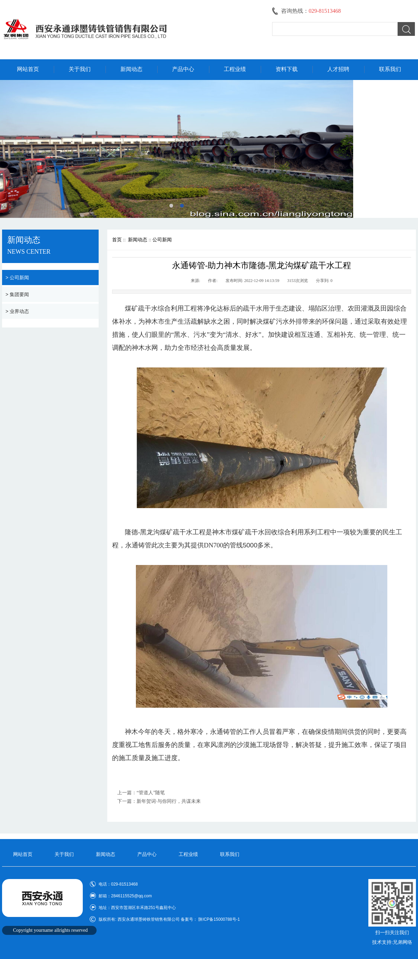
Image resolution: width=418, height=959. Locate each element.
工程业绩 (235, 69)
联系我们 (390, 69)
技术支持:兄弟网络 (392, 942)
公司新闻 (162, 239)
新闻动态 (131, 69)
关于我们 (80, 69)
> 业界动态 (17, 311)
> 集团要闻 (17, 294)
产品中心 (183, 69)
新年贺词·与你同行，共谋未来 (169, 801)
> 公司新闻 (17, 277)
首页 (117, 239)
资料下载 (287, 69)
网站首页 (28, 69)
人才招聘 (338, 69)
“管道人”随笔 (151, 792)
